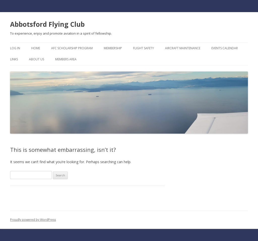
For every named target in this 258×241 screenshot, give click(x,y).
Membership (113, 48)
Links (14, 59)
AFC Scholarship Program (72, 48)
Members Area (66, 59)
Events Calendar (224, 48)
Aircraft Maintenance (182, 48)
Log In (15, 48)
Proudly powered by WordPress (33, 220)
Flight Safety (143, 48)
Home (35, 48)
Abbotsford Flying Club (47, 24)
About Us (36, 59)
